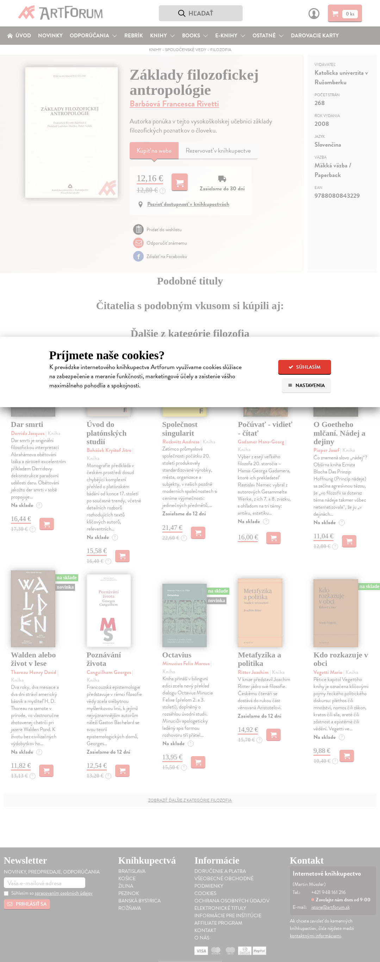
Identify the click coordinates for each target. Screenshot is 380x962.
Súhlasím (304, 367)
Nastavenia (306, 385)
